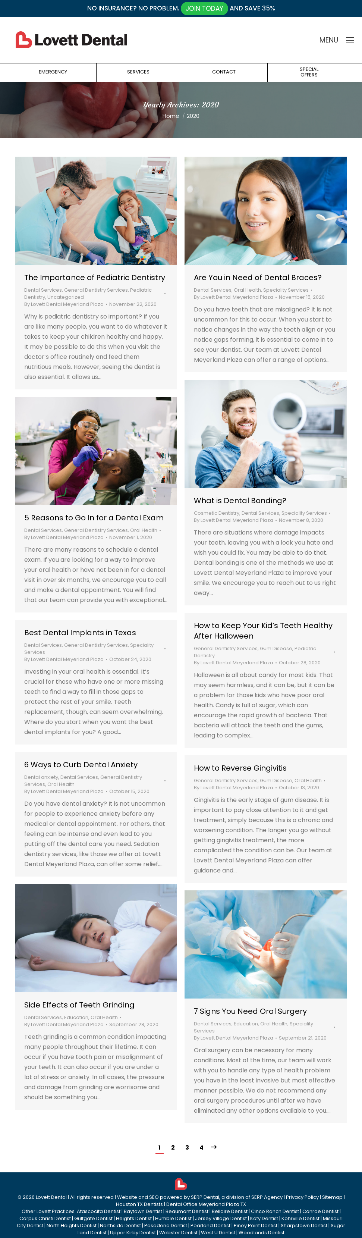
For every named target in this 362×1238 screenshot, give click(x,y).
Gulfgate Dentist (93, 1218)
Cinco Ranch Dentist (275, 1211)
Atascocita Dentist (98, 1211)
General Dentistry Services (96, 290)
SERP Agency (267, 1197)
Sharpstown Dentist (304, 1225)
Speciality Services (286, 290)
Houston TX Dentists (139, 1204)
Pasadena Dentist (165, 1225)
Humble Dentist (173, 1218)
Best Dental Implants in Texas (80, 632)
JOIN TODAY (204, 8)
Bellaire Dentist (230, 1211)
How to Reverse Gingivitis (240, 768)
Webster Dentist (178, 1232)
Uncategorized (65, 297)
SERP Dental (205, 1197)
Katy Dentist (264, 1218)
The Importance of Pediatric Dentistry (94, 277)
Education (76, 1017)
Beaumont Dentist (187, 1211)
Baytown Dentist (143, 1211)
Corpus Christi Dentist (45, 1218)
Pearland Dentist (210, 1225)
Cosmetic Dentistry (216, 513)
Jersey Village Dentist (221, 1218)
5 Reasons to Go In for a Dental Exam (94, 518)
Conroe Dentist (320, 1211)
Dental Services (43, 290)
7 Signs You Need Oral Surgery (250, 1011)
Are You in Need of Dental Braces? (258, 277)
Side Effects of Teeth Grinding (79, 1005)
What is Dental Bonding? (240, 500)
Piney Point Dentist (255, 1225)
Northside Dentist (120, 1225)
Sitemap (332, 1197)
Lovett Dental (51, 1197)
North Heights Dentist (72, 1225)
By (64, 304)
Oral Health (247, 290)
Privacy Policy (302, 1197)
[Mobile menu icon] (350, 40)
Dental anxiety (41, 777)
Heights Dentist (134, 1218)
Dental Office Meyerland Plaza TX (206, 1204)
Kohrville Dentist (300, 1218)
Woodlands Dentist (261, 1232)
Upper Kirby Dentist (133, 1232)
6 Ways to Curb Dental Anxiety (81, 764)
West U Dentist (218, 1232)
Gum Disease (276, 648)
